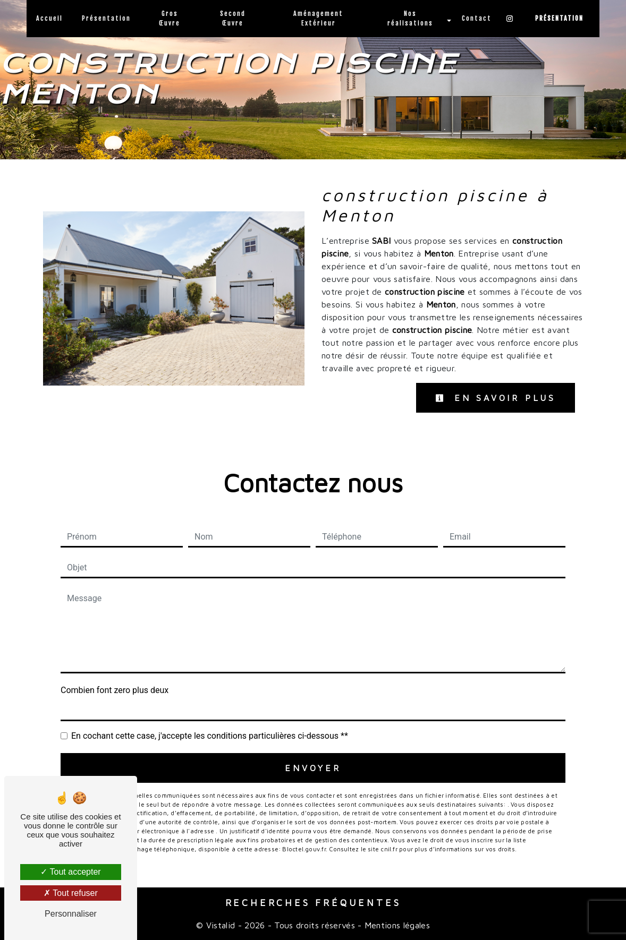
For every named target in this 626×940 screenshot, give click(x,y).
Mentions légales (396, 925)
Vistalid (220, 925)
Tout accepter (70, 871)
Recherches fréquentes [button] (313, 902)
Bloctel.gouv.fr (303, 848)
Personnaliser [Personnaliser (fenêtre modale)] (71, 913)
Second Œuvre (233, 18)
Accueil (49, 18)
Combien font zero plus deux (114, 690)
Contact (477, 18)
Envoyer (313, 768)
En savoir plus (495, 398)
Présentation (106, 18)
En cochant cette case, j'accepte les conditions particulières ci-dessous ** (209, 736)
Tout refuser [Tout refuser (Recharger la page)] (71, 893)
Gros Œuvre (169, 18)
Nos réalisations (410, 18)
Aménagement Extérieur (318, 18)
